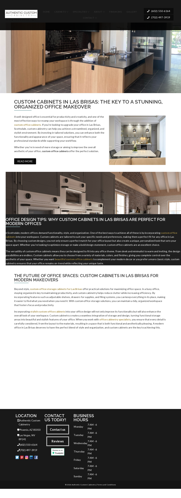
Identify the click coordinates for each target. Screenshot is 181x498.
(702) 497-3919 (158, 16)
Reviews (57, 447)
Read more (25, 163)
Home (46, 10)
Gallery (131, 10)
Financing (115, 10)
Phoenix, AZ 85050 (28, 436)
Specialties (80, 10)
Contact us (57, 435)
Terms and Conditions (106, 494)
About (98, 10)
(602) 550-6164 (158, 9)
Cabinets (60, 10)
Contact (88, 16)
